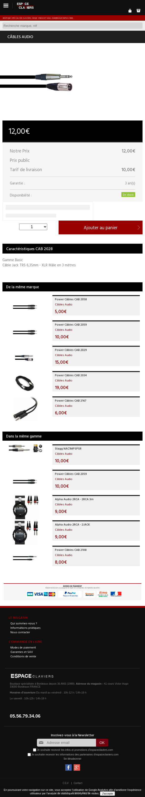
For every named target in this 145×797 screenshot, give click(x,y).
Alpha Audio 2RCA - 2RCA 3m (74, 499)
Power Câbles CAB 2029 (71, 349)
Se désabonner (72, 758)
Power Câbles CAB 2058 (71, 299)
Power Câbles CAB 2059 (71, 324)
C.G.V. (66, 783)
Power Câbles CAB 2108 (71, 549)
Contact (78, 783)
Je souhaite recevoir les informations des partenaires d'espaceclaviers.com (75, 754)
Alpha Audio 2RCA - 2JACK (72, 524)
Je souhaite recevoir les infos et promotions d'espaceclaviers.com (75, 749)
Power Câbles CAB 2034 (71, 375)
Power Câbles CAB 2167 (70, 400)
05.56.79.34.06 (25, 716)
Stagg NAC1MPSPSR (68, 448)
